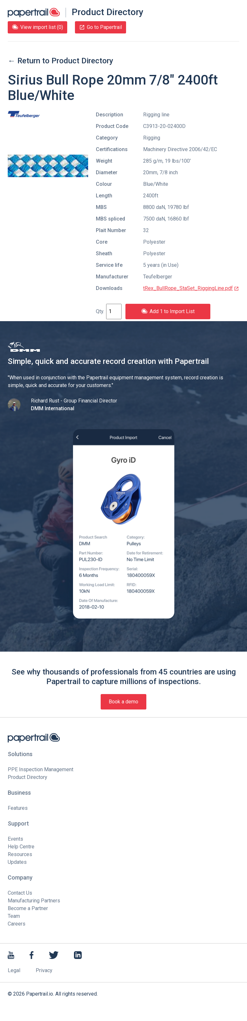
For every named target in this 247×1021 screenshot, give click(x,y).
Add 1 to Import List (168, 311)
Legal (14, 970)
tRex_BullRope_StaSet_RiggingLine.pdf (191, 288)
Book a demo (123, 702)
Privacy (44, 970)
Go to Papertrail (100, 27)
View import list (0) (37, 27)
